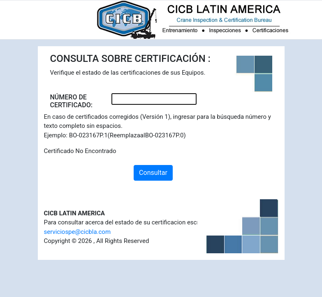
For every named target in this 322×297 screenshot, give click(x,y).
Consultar (153, 173)
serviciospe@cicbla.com (77, 232)
